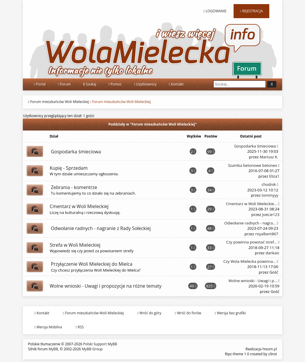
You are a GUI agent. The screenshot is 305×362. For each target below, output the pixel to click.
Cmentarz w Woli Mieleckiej (79, 206)
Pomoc (115, 84)
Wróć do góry (149, 312)
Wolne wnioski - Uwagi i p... (254, 280)
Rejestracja (251, 10)
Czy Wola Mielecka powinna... (250, 261)
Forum (64, 84)
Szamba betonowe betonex (254, 165)
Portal (40, 84)
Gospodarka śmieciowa (76, 151)
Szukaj (89, 84)
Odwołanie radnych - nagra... (251, 223)
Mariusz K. (269, 156)
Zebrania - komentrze (74, 187)
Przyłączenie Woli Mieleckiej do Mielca (92, 264)
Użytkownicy (145, 84)
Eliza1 (274, 176)
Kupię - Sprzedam (69, 168)
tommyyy (270, 195)
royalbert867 (266, 233)
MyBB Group (92, 348)
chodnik (270, 184)
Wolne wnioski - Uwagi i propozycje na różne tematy (106, 286)
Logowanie (215, 10)
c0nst (272, 353)
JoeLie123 (270, 214)
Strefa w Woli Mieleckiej (75, 245)
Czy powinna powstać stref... (252, 242)
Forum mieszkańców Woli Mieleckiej (59, 101)
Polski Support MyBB (100, 344)
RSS (80, 327)
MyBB (53, 348)
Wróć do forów (188, 312)
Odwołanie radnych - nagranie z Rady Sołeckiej (101, 228)
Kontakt (176, 84)
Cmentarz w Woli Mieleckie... (253, 203)
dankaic (272, 252)
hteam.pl (269, 348)
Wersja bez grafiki (230, 312)
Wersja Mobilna (48, 327)
